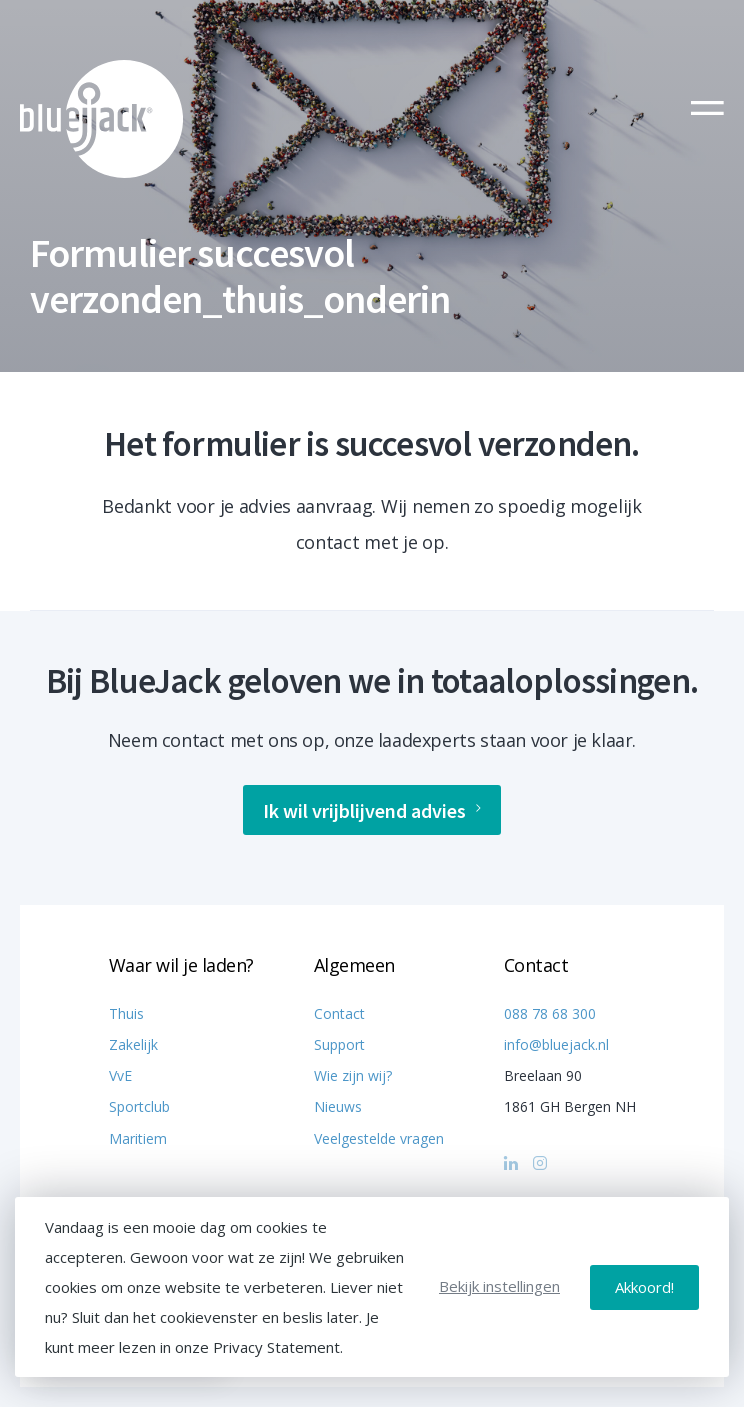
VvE (120, 1075)
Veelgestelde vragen (379, 1138)
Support (339, 1044)
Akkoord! (644, 1287)
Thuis (126, 1013)
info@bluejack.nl (556, 1044)
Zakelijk (133, 1044)
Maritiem (138, 1138)
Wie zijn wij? (353, 1075)
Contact (339, 1013)
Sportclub (139, 1106)
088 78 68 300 (550, 1013)
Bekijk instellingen (499, 1286)
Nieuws (338, 1106)
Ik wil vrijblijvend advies (372, 810)
